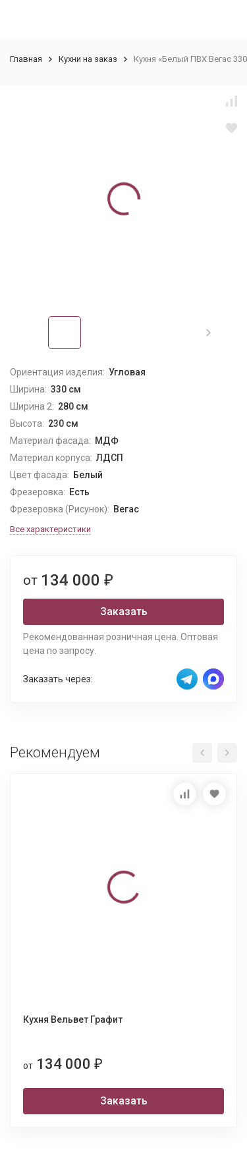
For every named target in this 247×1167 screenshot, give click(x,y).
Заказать (124, 611)
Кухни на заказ (88, 59)
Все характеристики (50, 529)
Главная (26, 59)
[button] (208, 332)
